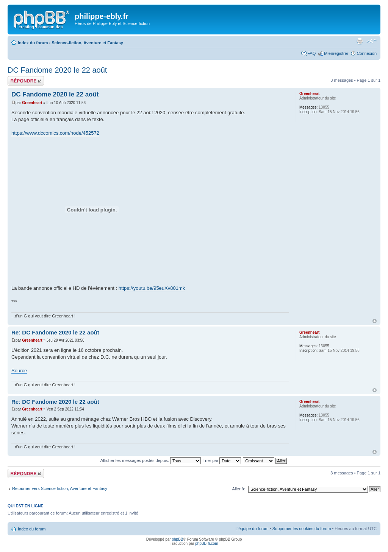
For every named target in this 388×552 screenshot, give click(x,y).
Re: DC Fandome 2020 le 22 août (55, 332)
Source (19, 370)
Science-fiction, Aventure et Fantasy (87, 42)
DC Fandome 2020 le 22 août (57, 70)
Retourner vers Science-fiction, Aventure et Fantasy (59, 488)
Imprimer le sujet (359, 41)
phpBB (177, 539)
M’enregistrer (336, 53)
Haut (374, 321)
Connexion (367, 53)
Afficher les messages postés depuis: (150, 460)
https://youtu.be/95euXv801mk (152, 288)
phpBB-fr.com (206, 543)
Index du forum (33, 42)
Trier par (222, 460)
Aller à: (238, 489)
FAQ (311, 53)
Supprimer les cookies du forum (301, 528)
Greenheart (32, 103)
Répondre (26, 81)
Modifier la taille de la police (371, 41)
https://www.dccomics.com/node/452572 (55, 133)
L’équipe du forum (251, 528)
